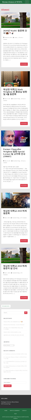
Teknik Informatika (9, 370)
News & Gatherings (15, 410)
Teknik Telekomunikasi (10, 366)
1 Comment (24, 217)
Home (6, 410)
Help (15, 413)
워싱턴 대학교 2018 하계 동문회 (15, 212)
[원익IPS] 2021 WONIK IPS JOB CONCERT (14, 335)
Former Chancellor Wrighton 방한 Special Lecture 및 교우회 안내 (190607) (14, 152)
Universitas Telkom (9, 357)
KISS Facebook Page (5, 403)
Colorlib (22, 416)
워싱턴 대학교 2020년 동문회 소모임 (12, 332)
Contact (24, 410)
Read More (24, 64)
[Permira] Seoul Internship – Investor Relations (14, 324)
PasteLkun (7, 354)
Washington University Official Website (10, 402)
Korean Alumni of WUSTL (12, 2)
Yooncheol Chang (16, 98)
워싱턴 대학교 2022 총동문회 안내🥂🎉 (13, 321)
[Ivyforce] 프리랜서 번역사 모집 (19, 354)
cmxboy (15, 37)
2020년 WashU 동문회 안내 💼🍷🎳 (15, 31)
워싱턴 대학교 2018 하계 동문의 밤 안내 (15, 267)
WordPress (16, 418)
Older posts (5, 306)
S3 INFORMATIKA (9, 361)
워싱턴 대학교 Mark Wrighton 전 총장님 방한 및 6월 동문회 (15, 91)
